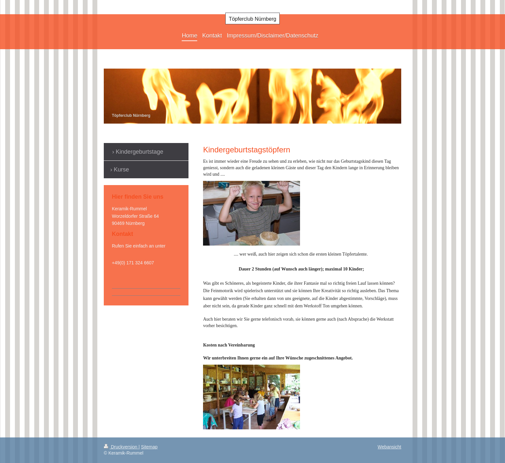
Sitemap (149, 446)
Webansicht (389, 446)
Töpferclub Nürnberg (252, 19)
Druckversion (121, 446)
